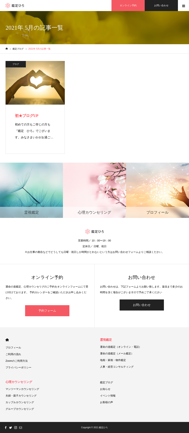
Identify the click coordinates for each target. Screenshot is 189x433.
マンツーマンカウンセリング (22, 389)
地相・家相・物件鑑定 (113, 360)
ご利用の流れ (13, 354)
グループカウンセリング (20, 408)
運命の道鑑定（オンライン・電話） (120, 346)
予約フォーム (47, 310)
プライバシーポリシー (18, 367)
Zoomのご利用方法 (17, 360)
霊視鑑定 (106, 339)
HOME (7, 339)
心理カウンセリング (19, 381)
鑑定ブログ (106, 382)
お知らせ (105, 389)
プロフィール (13, 347)
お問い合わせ (142, 304)
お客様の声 (106, 402)
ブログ (15, 64)
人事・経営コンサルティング (117, 366)
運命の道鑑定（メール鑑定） (117, 353)
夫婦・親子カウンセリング (21, 395)
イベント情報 (108, 395)
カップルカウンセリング (20, 402)
